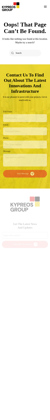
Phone (6, 138)
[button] (45, 6)
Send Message (25, 173)
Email (6, 125)
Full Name (7, 112)
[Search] (25, 53)
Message (7, 151)
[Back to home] (10, 6)
